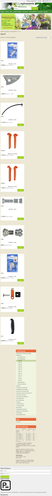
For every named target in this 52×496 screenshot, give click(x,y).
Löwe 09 (20, 363)
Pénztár (39, 1)
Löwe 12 (20, 367)
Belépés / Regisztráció (31, 1)
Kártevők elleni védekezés (22, 390)
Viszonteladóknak (32, 11)
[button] (26, 22)
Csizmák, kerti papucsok (21, 381)
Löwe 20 (20, 369)
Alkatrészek (7, 31)
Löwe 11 (20, 365)
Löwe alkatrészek (13, 31)
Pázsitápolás (19, 407)
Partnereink (40, 11)
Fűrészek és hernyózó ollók (22, 385)
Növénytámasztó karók (21, 403)
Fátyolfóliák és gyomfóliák (22, 383)
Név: (2, 465)
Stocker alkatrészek (21, 378)
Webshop (7, 11)
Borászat (18, 380)
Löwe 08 (20, 362)
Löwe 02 (20, 356)
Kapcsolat (46, 11)
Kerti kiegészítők (20, 392)
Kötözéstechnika (20, 398)
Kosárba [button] (21, 67)
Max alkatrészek (21, 376)
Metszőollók (19, 401)
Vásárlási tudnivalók (17, 11)
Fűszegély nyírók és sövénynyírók (23, 387)
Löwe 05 (20, 358)
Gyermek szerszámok (21, 389)
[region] (26, 22)
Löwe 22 (20, 372)
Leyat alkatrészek (21, 351)
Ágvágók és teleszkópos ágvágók (23, 347)
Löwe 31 (20, 374)
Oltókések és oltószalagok (22, 405)
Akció (11, 11)
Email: (2, 467)
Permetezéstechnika (20, 408)
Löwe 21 (20, 371)
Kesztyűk (18, 396)
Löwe (17, 416)
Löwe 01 (20, 354)
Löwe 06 (20, 360)
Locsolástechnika (20, 399)
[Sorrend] (43, 37)
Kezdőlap (2, 11)
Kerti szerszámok (20, 394)
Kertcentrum (25, 11)
